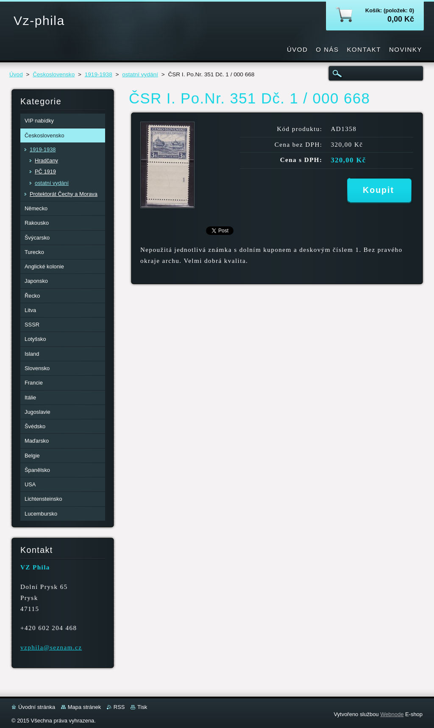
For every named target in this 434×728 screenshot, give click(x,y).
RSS (119, 707)
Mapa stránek (84, 707)
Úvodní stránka (36, 707)
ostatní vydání (140, 74)
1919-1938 (98, 74)
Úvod (16, 74)
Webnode (391, 714)
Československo (54, 74)
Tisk (142, 707)
